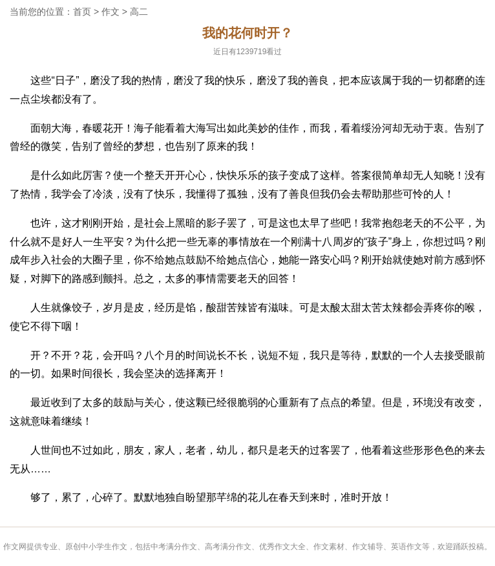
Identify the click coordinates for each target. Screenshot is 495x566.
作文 (110, 11)
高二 (139, 11)
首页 (82, 11)
